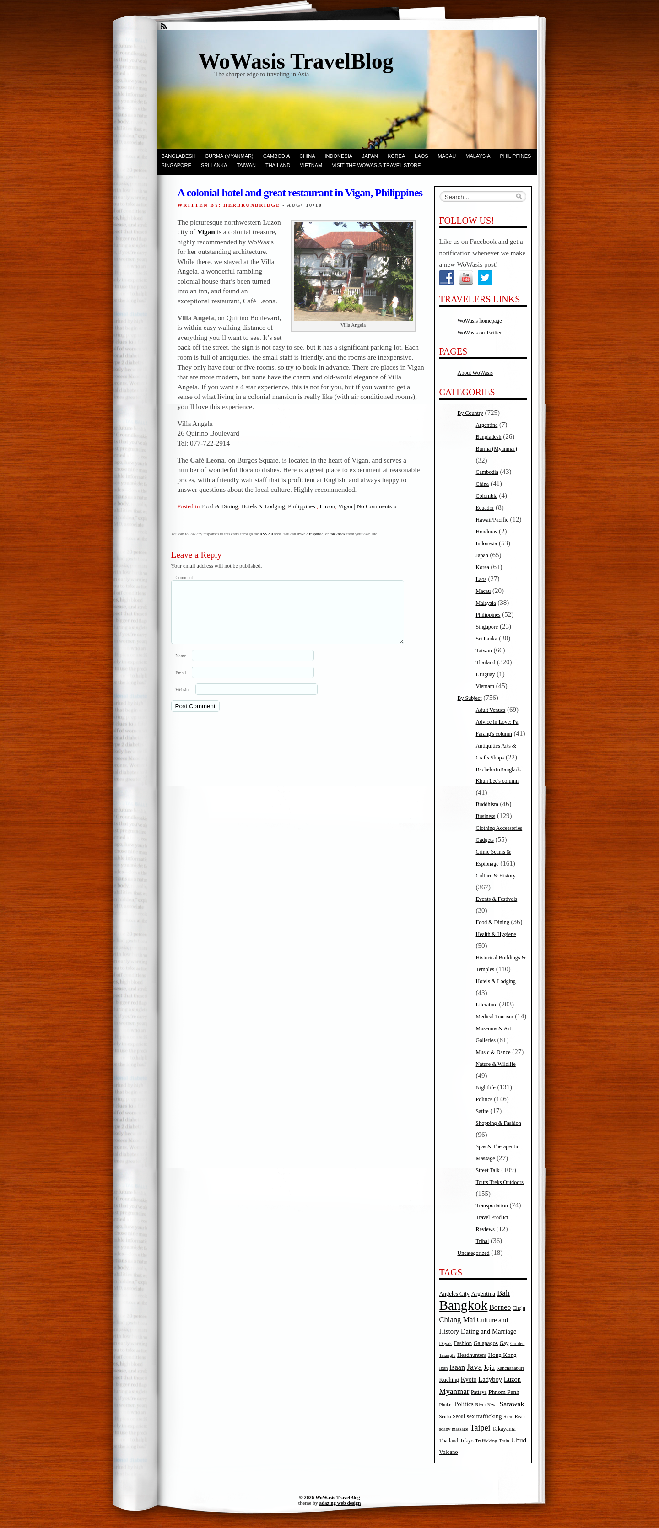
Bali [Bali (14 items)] (503, 1293)
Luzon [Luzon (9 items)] (512, 1379)
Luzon (327, 506)
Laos (421, 156)
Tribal (482, 1241)
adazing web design (340, 1503)
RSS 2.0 (266, 534)
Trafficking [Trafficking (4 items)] (486, 1440)
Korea (396, 156)
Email (181, 683)
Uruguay (485, 674)
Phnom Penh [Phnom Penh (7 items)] (503, 1391)
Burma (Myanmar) (229, 156)
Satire (482, 1111)
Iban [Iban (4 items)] (443, 1368)
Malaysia (477, 156)
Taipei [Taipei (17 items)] (480, 1427)
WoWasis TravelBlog (296, 61)
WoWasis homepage (480, 320)
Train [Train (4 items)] (504, 1440)
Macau (447, 156)
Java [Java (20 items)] (474, 1367)
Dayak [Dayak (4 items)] (445, 1343)
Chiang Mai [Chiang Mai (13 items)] (457, 1319)
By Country (470, 413)
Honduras (486, 531)
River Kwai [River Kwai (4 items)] (486, 1404)
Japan (370, 156)
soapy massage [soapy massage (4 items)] (454, 1428)
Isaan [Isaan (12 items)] (457, 1367)
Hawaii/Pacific (492, 520)
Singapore (176, 165)
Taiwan (246, 165)
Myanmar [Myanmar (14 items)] (454, 1391)
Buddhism (487, 804)
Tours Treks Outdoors (500, 1182)
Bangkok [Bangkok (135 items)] (463, 1305)
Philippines (515, 156)
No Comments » (376, 506)
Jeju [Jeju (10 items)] (489, 1367)
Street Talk (488, 1170)
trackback (337, 534)
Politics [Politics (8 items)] (464, 1404)
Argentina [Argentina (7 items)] (483, 1293)
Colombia (486, 496)
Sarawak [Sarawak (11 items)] (512, 1404)
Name (181, 666)
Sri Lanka (214, 165)
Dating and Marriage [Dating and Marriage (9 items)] (488, 1331)
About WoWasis (475, 373)
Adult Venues (491, 710)
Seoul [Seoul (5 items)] (459, 1417)
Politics (484, 1099)
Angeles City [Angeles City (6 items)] (454, 1294)
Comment (184, 577)
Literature (486, 1004)
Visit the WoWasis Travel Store (376, 165)
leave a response (310, 534)
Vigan (206, 232)
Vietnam (311, 165)
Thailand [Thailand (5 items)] (449, 1441)
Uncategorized (474, 1253)
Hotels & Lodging (263, 506)
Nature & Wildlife (496, 1064)
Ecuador (485, 508)
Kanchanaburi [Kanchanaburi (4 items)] (510, 1368)
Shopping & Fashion (498, 1123)
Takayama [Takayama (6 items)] (504, 1429)
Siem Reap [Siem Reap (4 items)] (513, 1416)
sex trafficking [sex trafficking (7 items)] (484, 1416)
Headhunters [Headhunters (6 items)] (471, 1355)
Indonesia (339, 156)
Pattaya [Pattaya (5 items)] (478, 1392)
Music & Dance (493, 1052)
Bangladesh (179, 156)
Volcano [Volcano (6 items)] (448, 1452)
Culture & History (496, 875)
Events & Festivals (497, 899)
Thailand (277, 165)
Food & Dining (219, 506)
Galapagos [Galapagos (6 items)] (486, 1343)
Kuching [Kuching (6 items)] (449, 1380)
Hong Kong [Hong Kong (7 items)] (502, 1354)
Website (183, 700)
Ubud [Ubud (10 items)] (519, 1440)
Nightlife (486, 1087)
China (307, 156)
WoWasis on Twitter (480, 332)
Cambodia (276, 156)
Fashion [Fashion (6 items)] (463, 1343)
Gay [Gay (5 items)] (504, 1343)
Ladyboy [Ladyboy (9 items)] (490, 1379)
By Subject (470, 698)
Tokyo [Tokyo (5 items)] (467, 1441)
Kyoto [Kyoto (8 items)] (469, 1379)
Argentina (487, 425)
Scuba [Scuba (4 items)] (445, 1416)
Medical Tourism (494, 1016)
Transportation (492, 1205)
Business (486, 816)
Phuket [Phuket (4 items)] (446, 1404)
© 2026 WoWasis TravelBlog (329, 1497)
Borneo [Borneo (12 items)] (500, 1307)
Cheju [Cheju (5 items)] (519, 1308)
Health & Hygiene (496, 934)
